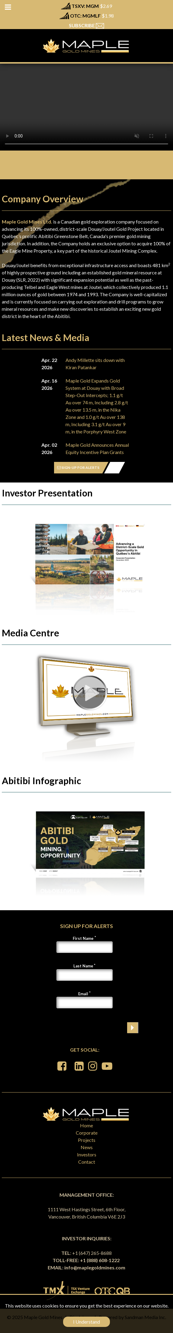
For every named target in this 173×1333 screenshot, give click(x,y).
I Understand (86, 1322)
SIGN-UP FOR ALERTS (78, 467)
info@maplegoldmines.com (94, 1267)
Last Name (83, 965)
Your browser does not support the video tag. (86, 107)
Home (86, 1125)
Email (83, 993)
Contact (86, 1162)
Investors (86, 1154)
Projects (86, 1140)
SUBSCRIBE (86, 25)
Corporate (87, 1133)
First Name (83, 938)
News (87, 1147)
